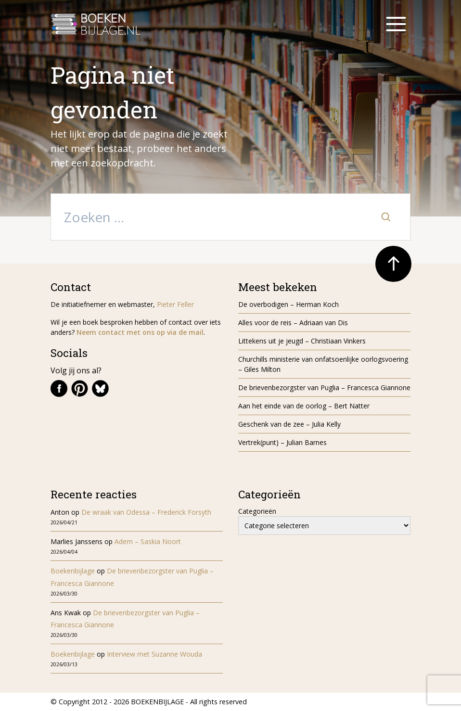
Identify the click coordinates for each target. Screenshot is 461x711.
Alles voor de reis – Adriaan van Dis (293, 322)
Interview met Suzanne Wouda (154, 654)
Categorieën (257, 511)
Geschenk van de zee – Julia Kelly (289, 424)
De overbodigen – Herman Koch (288, 304)
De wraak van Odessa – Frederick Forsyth (146, 512)
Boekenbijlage (73, 570)
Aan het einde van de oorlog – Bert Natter (304, 405)
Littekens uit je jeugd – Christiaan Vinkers (302, 340)
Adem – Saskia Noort (148, 541)
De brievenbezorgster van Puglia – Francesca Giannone (324, 387)
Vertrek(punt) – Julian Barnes (282, 442)
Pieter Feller (175, 304)
